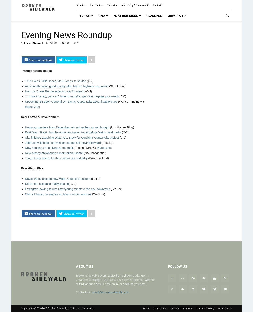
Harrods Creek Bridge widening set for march (54, 91)
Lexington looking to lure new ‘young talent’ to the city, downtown (67, 189)
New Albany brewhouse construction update (54, 153)
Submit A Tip (176, 16)
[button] (227, 16)
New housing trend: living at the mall (49, 147)
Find (103, 16)
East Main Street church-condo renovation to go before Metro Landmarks (73, 132)
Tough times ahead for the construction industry (56, 158)
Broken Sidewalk (33, 43)
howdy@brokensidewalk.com (109, 292)
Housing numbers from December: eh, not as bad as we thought (67, 127)
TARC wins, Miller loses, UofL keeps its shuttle (55, 81)
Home (146, 308)
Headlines (154, 16)
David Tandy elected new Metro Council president (57, 178)
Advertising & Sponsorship (135, 5)
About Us (81, 5)
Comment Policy (205, 308)
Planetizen (32, 106)
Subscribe (112, 5)
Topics (86, 16)
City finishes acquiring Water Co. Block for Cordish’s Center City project (72, 137)
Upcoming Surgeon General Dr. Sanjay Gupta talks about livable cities (71, 101)
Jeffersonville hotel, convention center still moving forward (63, 142)
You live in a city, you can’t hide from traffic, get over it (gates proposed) (72, 96)
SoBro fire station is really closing (47, 183)
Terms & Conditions (181, 308)
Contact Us (158, 5)
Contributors (96, 5)
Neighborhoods (127, 16)
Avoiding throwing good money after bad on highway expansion (66, 86)
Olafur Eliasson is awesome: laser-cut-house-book (58, 194)
